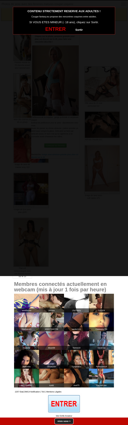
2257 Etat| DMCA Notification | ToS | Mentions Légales (38, 392)
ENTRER (55, 29)
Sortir (79, 29)
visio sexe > (64, 421)
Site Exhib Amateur (64, 416)
